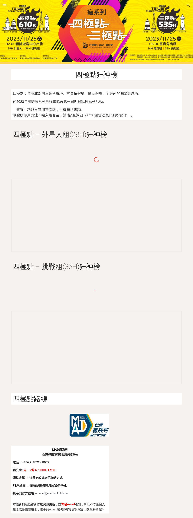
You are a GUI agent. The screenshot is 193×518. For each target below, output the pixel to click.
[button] (4, 5)
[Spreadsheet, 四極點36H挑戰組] (96, 347)
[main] (96, 74)
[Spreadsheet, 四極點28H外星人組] (96, 215)
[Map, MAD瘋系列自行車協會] (147, 468)
